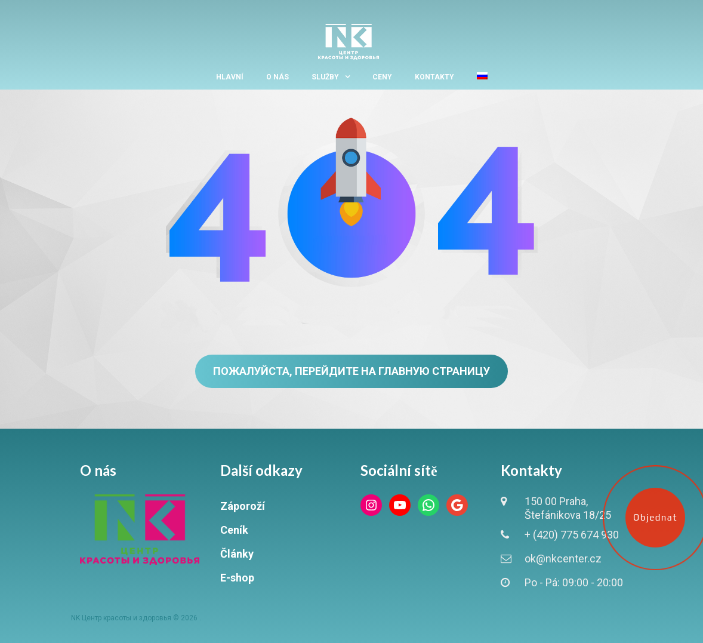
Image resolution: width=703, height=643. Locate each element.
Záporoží (242, 506)
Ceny (382, 77)
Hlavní (229, 77)
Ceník (234, 530)
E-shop (237, 577)
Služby (325, 77)
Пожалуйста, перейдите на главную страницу (351, 371)
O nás (277, 77)
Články (237, 553)
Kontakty (434, 77)
